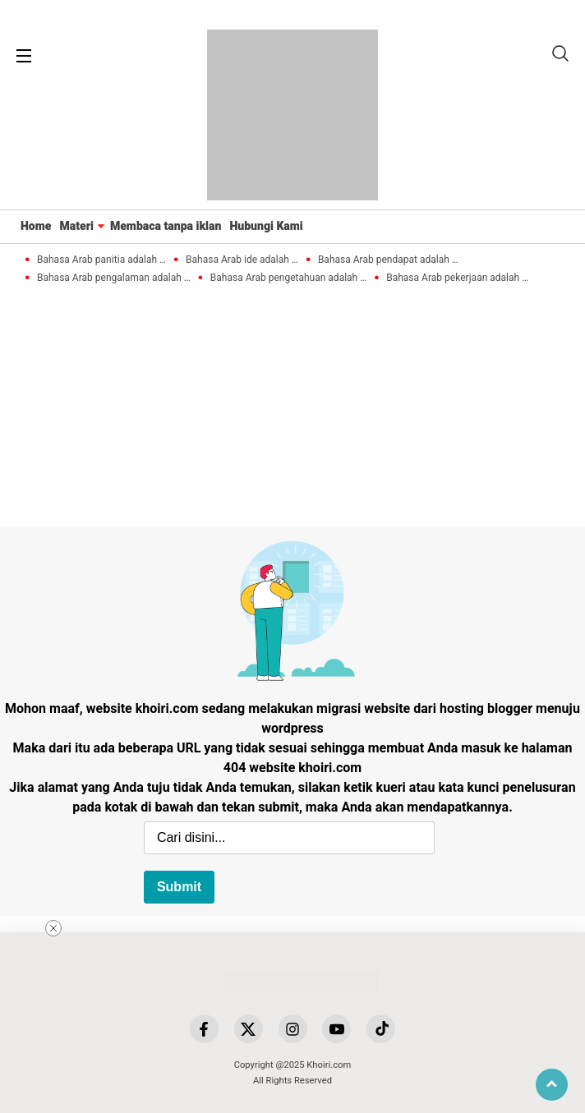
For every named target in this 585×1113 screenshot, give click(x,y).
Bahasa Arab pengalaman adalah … (114, 278)
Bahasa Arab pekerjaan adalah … (457, 278)
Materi (76, 226)
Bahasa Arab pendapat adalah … (388, 260)
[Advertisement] (373, 993)
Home (36, 226)
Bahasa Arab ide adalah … (242, 260)
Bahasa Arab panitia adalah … (101, 260)
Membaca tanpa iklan (166, 226)
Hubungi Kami (265, 226)
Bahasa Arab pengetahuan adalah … (288, 278)
